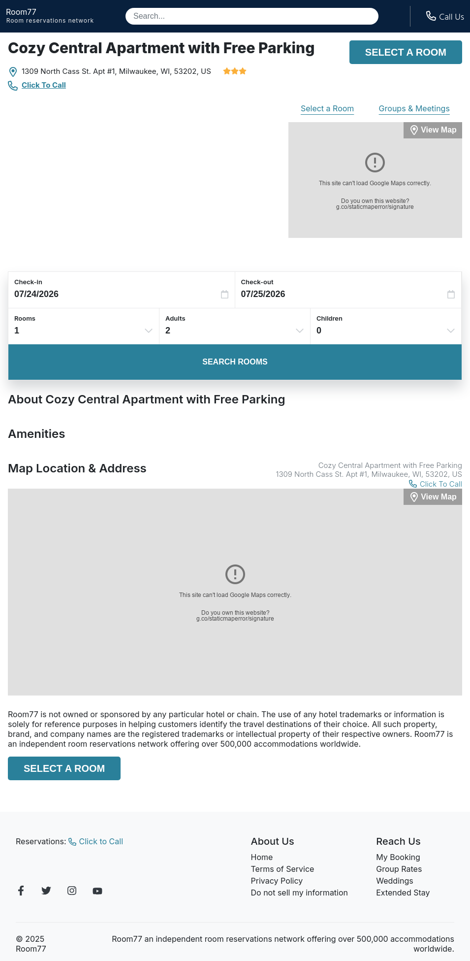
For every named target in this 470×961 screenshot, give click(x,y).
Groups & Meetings (414, 108)
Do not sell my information (299, 892)
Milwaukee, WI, (145, 71)
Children (329, 318)
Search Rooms (234, 362)
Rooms (24, 318)
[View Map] (433, 497)
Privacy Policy (277, 881)
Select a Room (405, 52)
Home (262, 857)
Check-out (257, 282)
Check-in (28, 282)
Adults (175, 318)
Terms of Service (282, 869)
